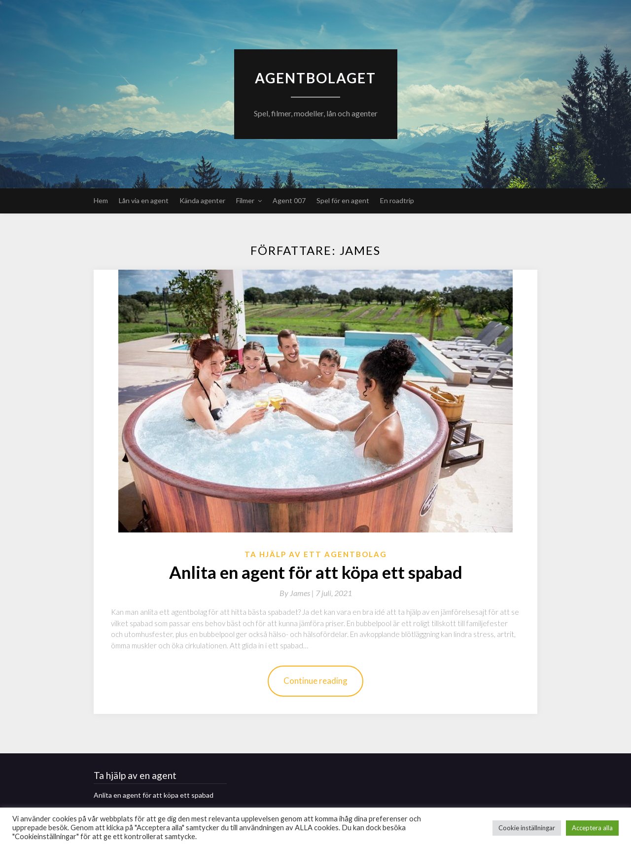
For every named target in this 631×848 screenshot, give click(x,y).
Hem (101, 200)
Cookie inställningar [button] (526, 828)
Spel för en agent (342, 200)
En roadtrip (397, 200)
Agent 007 (289, 200)
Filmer (245, 200)
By (298, 593)
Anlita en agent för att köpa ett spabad (315, 572)
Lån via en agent (144, 200)
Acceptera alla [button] (592, 828)
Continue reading (315, 680)
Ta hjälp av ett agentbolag (316, 554)
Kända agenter (202, 200)
